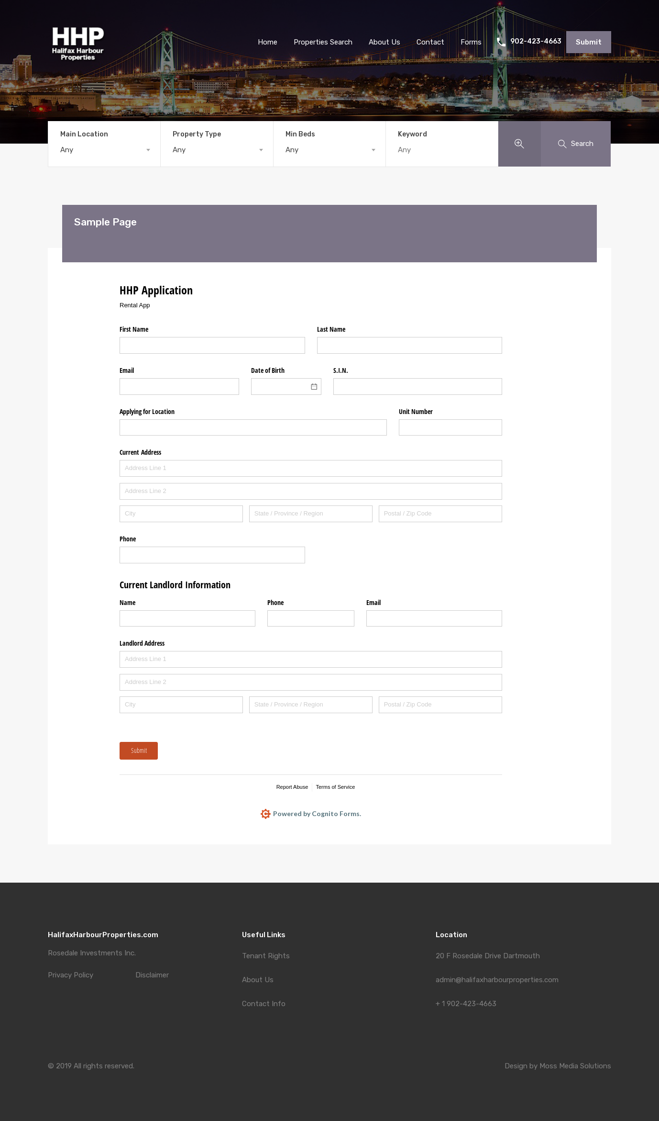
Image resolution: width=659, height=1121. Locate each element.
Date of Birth (268, 370)
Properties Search (323, 42)
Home (267, 42)
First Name (134, 329)
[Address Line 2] (311, 491)
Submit (589, 42)
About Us (258, 979)
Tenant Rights (266, 956)
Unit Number (416, 411)
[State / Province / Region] (311, 513)
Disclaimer (152, 975)
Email (127, 370)
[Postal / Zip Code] (440, 513)
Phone (128, 538)
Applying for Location (147, 411)
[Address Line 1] (311, 468)
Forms (471, 42)
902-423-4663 (535, 41)
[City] (181, 513)
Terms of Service (335, 787)
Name (127, 602)
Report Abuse (292, 787)
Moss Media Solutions (575, 1066)
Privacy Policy (70, 975)
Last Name (331, 329)
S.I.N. (340, 370)
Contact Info (264, 1003)
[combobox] (104, 150)
